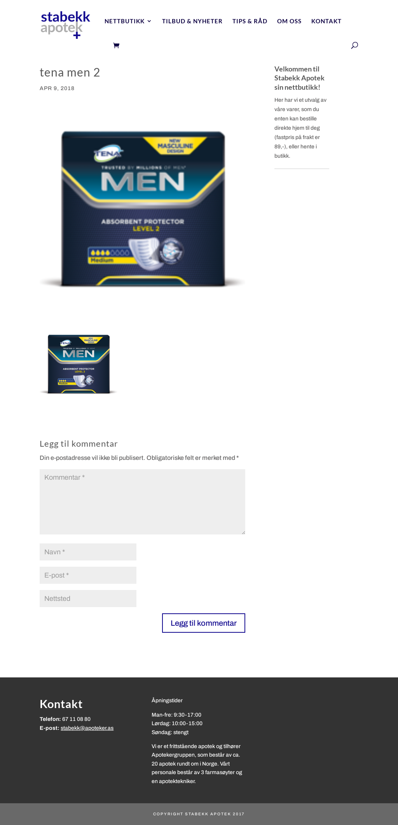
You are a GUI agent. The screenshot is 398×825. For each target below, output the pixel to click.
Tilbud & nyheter (192, 21)
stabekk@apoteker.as (87, 728)
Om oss (289, 21)
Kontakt (326, 21)
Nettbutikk (125, 21)
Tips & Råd (249, 21)
